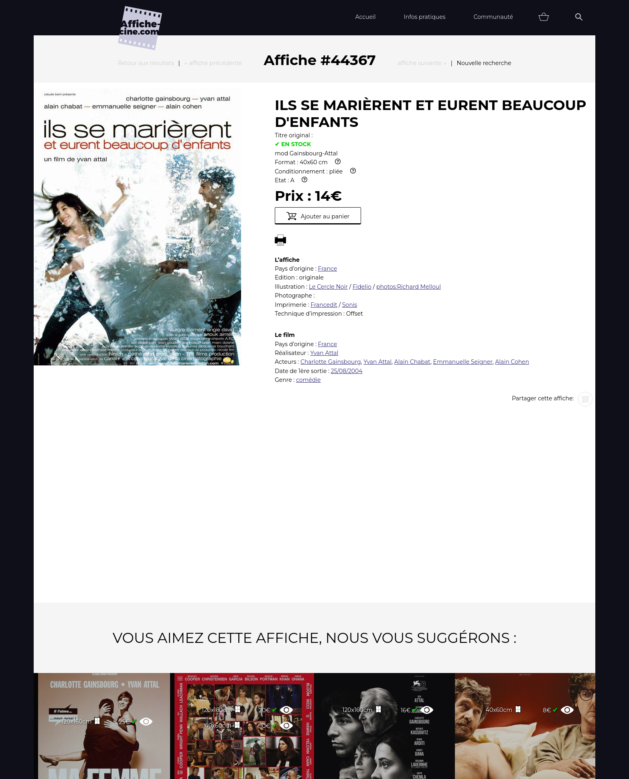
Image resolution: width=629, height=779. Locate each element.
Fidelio (362, 198)
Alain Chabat (412, 273)
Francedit (323, 216)
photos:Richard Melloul (408, 198)
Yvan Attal (324, 264)
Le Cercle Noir (328, 198)
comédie (308, 291)
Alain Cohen (512, 273)
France (327, 180)
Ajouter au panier (317, 128)
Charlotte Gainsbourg (330, 273)
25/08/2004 (347, 282)
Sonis (349, 216)
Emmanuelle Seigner (463, 273)
